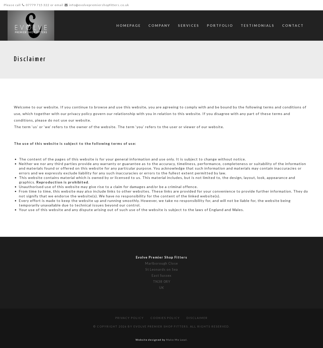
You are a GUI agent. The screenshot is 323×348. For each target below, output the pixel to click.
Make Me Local (176, 339)
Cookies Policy (165, 317)
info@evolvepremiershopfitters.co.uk (99, 5)
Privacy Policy (129, 317)
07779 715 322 (37, 5)
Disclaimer (197, 317)
